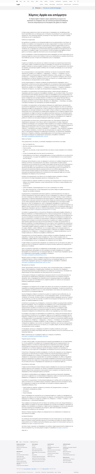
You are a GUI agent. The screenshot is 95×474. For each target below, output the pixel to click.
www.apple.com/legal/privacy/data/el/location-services (35, 136)
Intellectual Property (67, 4)
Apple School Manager (67, 460)
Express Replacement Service (37, 450)
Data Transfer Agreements (67, 462)
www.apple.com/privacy (62, 427)
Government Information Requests (22, 454)
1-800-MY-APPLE (45, 468)
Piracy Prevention (66, 453)
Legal (18, 4)
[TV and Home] (51, 1)
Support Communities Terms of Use (38, 461)
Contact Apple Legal (20, 456)
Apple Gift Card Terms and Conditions (38, 458)
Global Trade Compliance (21, 458)
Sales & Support (52, 4)
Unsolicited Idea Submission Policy (69, 454)
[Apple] (17, 1)
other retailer (33, 468)
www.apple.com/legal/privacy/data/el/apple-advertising (35, 336)
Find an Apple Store (27, 468)
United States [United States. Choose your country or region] (76, 472)
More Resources (75, 4)
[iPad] (28, 1)
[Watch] (37, 1)
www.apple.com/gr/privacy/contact (35, 423)
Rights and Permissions (67, 451)
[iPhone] (32, 1)
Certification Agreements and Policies (38, 456)
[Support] (71, 1)
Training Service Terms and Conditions (39, 459)
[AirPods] (46, 1)
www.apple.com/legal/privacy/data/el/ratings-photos (34, 255)
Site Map (59, 472)
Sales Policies (34, 454)
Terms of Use (43, 472)
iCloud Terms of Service (52, 451)
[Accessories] (65, 1)
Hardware (41, 4)
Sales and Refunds (50, 472)
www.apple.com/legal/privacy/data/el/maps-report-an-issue (36, 262)
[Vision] (41, 1)
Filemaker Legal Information (21, 461)
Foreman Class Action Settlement (22, 465)
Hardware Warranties (20, 445)
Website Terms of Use (51, 456)
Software (46, 4)
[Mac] (24, 1)
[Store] (20, 1)
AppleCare (34, 447)
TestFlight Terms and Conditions (53, 453)
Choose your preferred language (52, 8)
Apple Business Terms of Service (68, 459)
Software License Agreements (22, 447)
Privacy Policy (50, 454)
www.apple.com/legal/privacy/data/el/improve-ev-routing (42, 209)
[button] (75, 1)
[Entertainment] (58, 1)
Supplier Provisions (20, 459)
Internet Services (60, 4)
